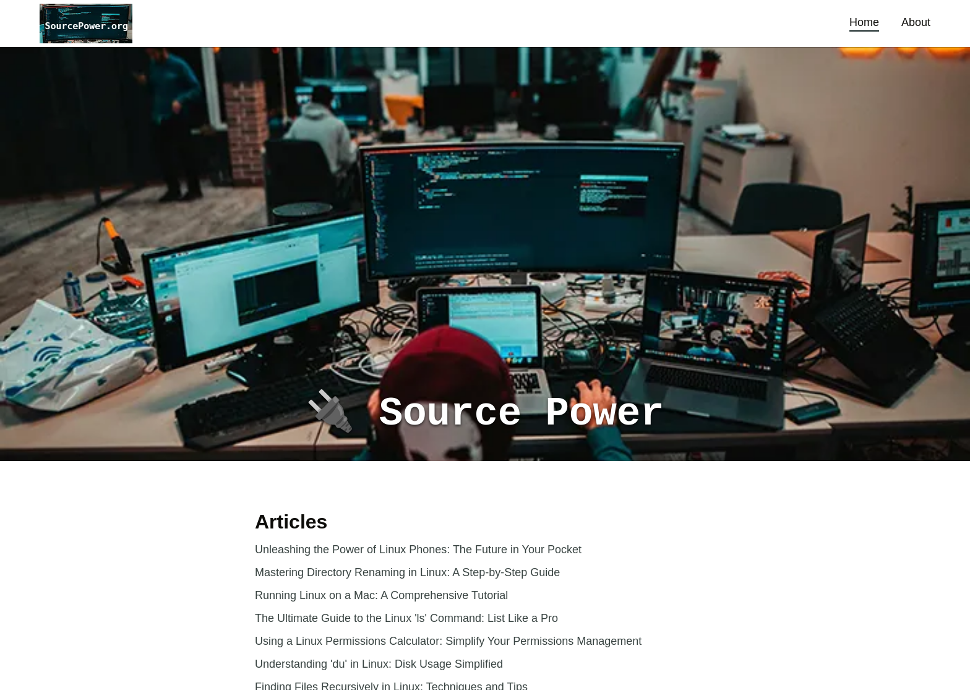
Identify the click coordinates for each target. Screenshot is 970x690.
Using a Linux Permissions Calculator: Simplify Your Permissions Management (448, 641)
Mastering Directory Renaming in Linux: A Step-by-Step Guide (407, 572)
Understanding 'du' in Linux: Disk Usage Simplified (379, 664)
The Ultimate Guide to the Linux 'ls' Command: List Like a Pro (406, 618)
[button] (86, 23)
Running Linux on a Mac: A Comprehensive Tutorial (381, 595)
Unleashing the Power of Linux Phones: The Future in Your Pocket (418, 549)
